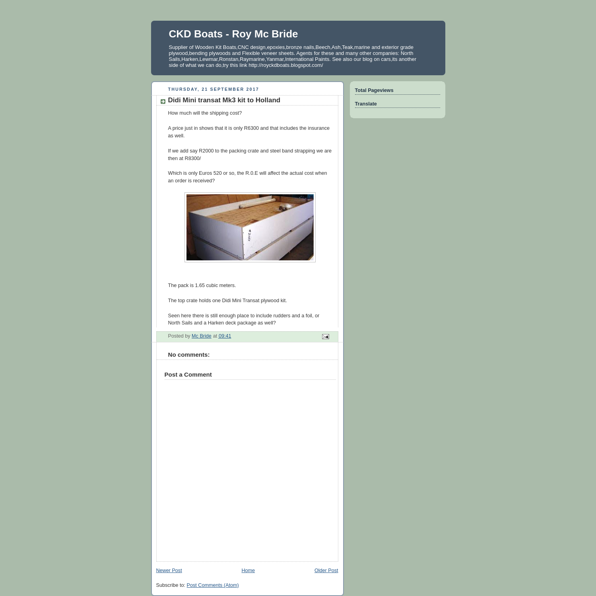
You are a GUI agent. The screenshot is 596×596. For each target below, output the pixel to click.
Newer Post (169, 570)
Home (248, 570)
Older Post (326, 570)
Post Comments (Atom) (213, 585)
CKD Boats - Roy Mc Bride (233, 34)
